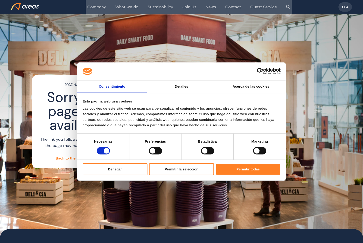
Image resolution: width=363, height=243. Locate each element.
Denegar (115, 169)
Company (103, 6)
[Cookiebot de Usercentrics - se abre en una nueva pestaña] (260, 71)
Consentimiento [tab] (112, 86)
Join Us (189, 6)
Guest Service (257, 6)
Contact (230, 6)
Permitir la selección (181, 169)
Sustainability (161, 6)
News (208, 6)
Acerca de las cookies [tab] (251, 86)
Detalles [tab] (181, 86)
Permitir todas (248, 169)
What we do (131, 6)
